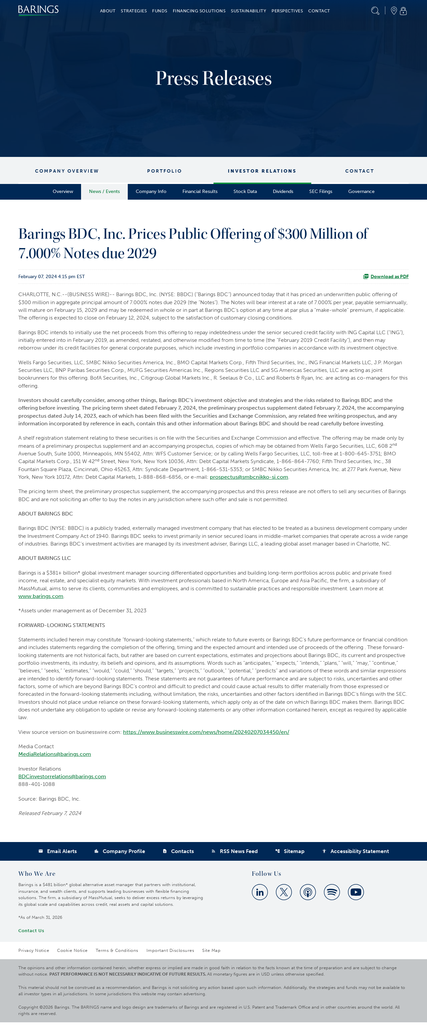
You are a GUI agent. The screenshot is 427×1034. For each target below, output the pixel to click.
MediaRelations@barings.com (54, 764)
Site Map (211, 962)
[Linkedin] (260, 904)
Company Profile (119, 863)
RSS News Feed (234, 863)
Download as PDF (386, 276)
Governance (361, 191)
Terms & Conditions (117, 962)
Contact (359, 171)
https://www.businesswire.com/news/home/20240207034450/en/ (206, 742)
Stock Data (245, 191)
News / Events (104, 191)
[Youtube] (356, 904)
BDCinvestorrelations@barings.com (62, 787)
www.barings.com (40, 603)
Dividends (283, 191)
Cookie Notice (72, 962)
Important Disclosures (170, 962)
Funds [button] (159, 10)
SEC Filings (320, 191)
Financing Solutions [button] (199, 10)
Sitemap (290, 863)
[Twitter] (284, 904)
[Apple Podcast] (308, 904)
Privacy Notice (33, 962)
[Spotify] (332, 904)
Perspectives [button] (287, 10)
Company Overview (67, 171)
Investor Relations (262, 171)
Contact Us (31, 942)
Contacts (178, 863)
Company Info (151, 191)
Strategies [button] (134, 10)
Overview (63, 191)
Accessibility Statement (355, 863)
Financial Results (200, 191)
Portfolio (164, 171)
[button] (375, 11)
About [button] (108, 10)
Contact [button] (319, 10)
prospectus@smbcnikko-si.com (249, 481)
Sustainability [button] (248, 10)
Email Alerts (57, 863)
